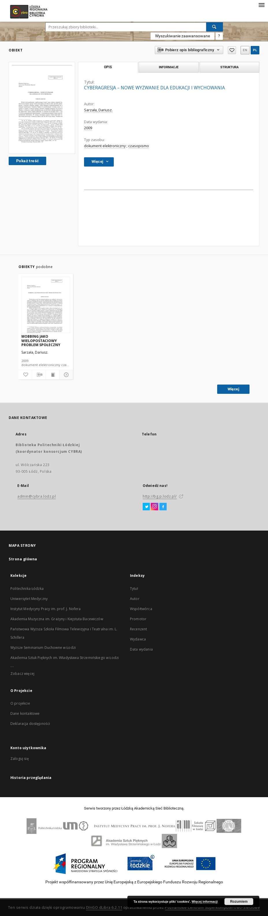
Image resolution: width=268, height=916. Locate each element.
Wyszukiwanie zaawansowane (182, 36)
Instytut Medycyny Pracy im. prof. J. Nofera (45, 608)
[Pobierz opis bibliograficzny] (38, 374)
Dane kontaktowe (25, 713)
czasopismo (138, 145)
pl (255, 50)
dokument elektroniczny (105, 145)
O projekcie (20, 703)
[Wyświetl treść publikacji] (52, 374)
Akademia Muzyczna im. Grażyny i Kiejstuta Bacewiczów (56, 618)
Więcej (233, 389)
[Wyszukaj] (214, 27)
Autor (134, 598)
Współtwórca (141, 608)
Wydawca (138, 639)
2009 (88, 127)
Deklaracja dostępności (30, 723)
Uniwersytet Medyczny (29, 598)
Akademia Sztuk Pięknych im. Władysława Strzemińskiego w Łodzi (64, 657)
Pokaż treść (27, 160)
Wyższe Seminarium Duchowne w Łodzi (43, 647)
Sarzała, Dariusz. (98, 110)
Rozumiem (239, 902)
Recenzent (138, 629)
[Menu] (261, 4)
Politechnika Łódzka (27, 588)
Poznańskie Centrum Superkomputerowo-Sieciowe (212, 907)
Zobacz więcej (22, 673)
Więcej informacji (205, 901)
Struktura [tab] (229, 67)
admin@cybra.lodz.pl (36, 496)
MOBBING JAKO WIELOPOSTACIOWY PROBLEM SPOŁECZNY (40, 340)
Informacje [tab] (168, 67)
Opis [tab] (108, 67)
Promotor (138, 618)
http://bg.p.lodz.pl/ (160, 496)
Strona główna (23, 559)
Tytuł (134, 588)
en (245, 50)
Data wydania (141, 649)
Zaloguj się (19, 758)
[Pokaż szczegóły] (65, 374)
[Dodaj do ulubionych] (25, 374)
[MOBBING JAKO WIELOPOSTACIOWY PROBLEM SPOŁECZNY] (46, 305)
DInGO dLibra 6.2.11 (104, 907)
